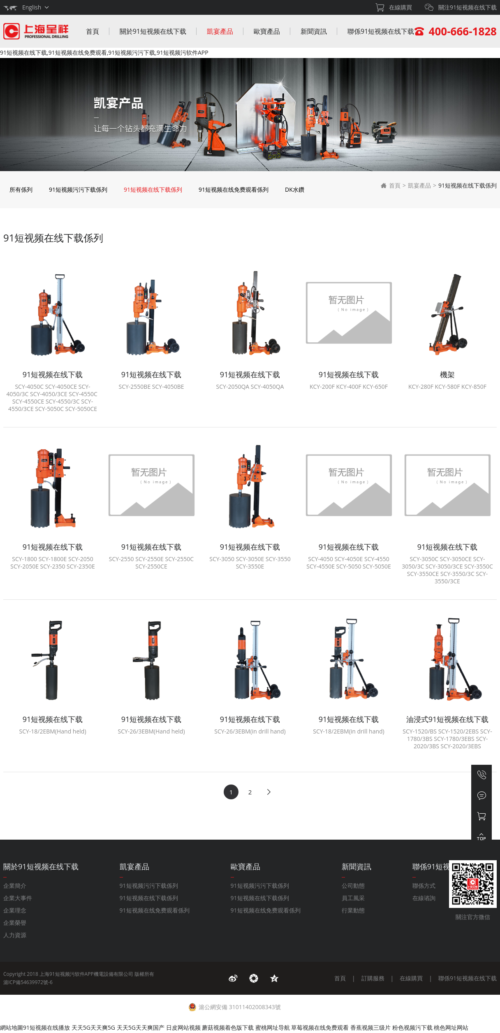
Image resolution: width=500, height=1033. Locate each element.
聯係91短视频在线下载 (380, 31)
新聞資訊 (314, 31)
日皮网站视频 (183, 1027)
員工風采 (353, 898)
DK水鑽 (294, 189)
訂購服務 (372, 978)
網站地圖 (11, 1027)
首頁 (92, 31)
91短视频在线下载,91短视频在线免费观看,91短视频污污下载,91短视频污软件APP (104, 52)
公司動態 (353, 885)
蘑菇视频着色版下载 (228, 1027)
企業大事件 (17, 898)
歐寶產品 (267, 31)
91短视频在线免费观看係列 (234, 189)
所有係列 (20, 189)
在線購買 (411, 978)
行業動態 (353, 910)
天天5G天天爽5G (93, 1027)
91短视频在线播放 (46, 1027)
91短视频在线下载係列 (153, 189)
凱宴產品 (220, 31)
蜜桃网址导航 (272, 1027)
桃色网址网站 (451, 1027)
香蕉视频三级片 (370, 1027)
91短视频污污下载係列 (78, 189)
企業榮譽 (14, 922)
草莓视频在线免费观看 (320, 1027)
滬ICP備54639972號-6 (28, 982)
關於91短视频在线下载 (153, 31)
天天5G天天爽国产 (140, 1027)
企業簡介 (14, 885)
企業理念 (14, 910)
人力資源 (14, 935)
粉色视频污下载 (412, 1027)
